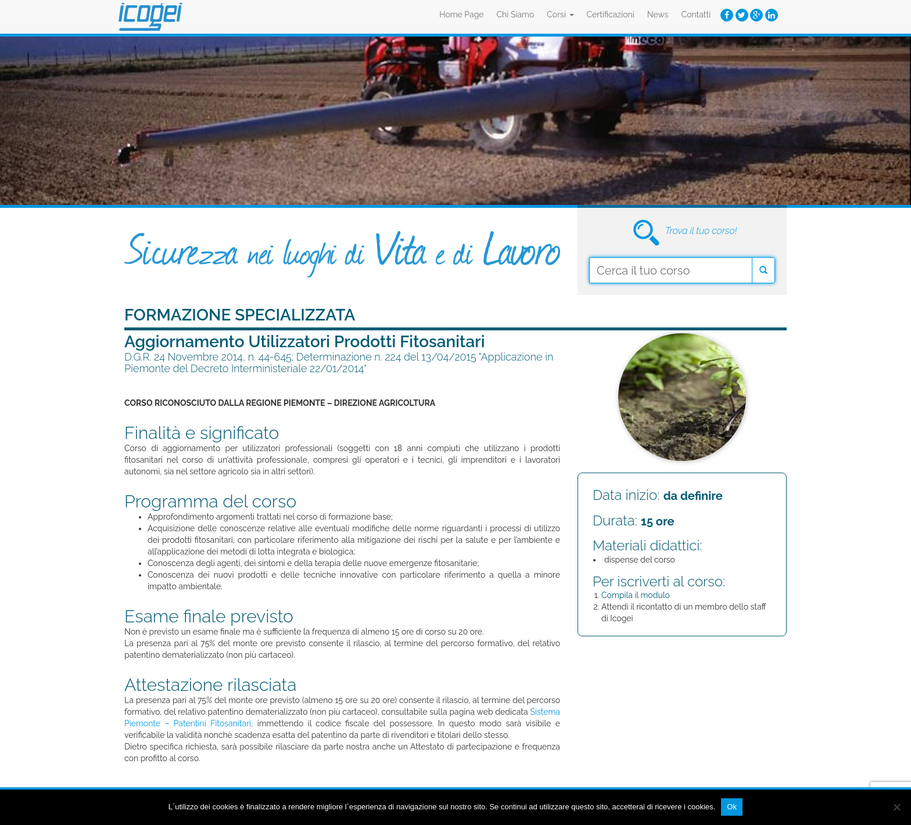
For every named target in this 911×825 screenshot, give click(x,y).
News (658, 14)
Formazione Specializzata (240, 315)
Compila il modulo (635, 595)
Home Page (461, 14)
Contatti (696, 14)
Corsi (560, 14)
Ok (732, 806)
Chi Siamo (516, 14)
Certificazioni (610, 14)
